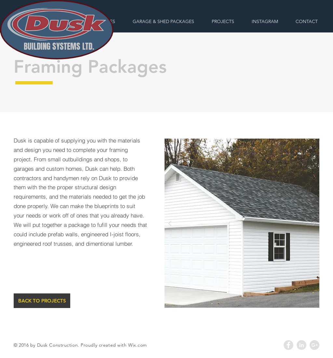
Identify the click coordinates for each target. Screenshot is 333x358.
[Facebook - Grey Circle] (288, 345)
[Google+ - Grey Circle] (314, 345)
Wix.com (137, 345)
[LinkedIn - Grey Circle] (301, 345)
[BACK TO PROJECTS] (42, 300)
